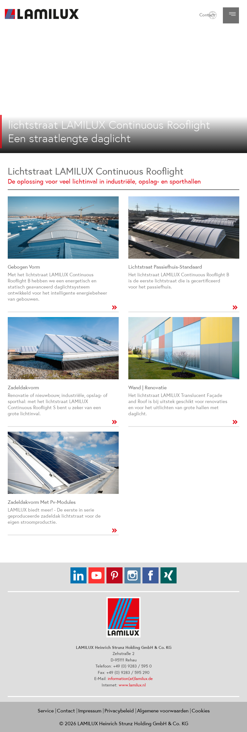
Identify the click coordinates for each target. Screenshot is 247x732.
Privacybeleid (119, 710)
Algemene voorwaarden (162, 710)
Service (46, 710)
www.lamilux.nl (132, 685)
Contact (207, 15)
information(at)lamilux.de (130, 678)
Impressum (89, 710)
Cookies (201, 710)
